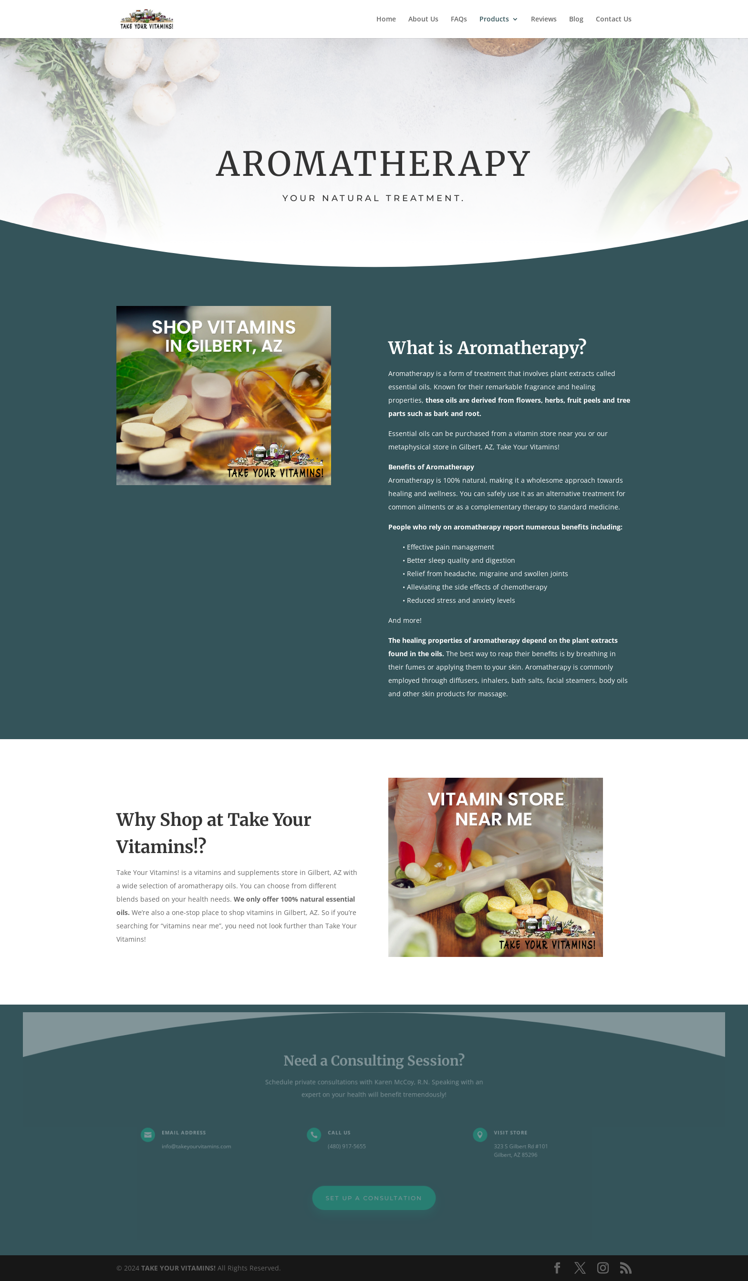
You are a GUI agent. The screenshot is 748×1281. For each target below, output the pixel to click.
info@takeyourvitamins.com (201, 1145)
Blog (576, 19)
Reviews (544, 19)
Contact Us (614, 19)
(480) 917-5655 (347, 1145)
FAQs (459, 19)
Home (386, 19)
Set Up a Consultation (374, 1196)
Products (494, 19)
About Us (423, 19)
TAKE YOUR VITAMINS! (178, 1267)
